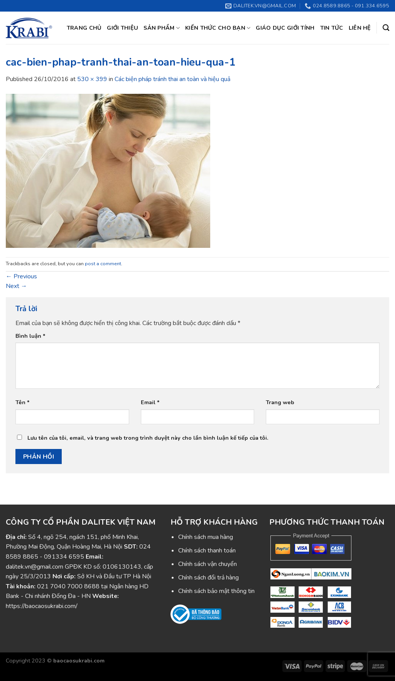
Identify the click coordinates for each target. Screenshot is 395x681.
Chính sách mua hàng (205, 537)
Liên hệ (360, 28)
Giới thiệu (122, 28)
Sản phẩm (161, 28)
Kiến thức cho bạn (217, 28)
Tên (22, 402)
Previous (21, 276)
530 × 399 (92, 79)
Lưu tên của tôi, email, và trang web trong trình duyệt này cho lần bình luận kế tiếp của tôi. (147, 438)
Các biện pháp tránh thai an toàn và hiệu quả (172, 79)
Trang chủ (84, 28)
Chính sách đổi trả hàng (208, 577)
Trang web (280, 402)
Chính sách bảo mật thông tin (216, 591)
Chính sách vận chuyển (207, 564)
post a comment (103, 263)
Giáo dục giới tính (285, 28)
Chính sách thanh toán (207, 550)
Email (150, 402)
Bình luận (30, 336)
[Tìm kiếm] (386, 28)
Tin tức (331, 28)
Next (16, 286)
